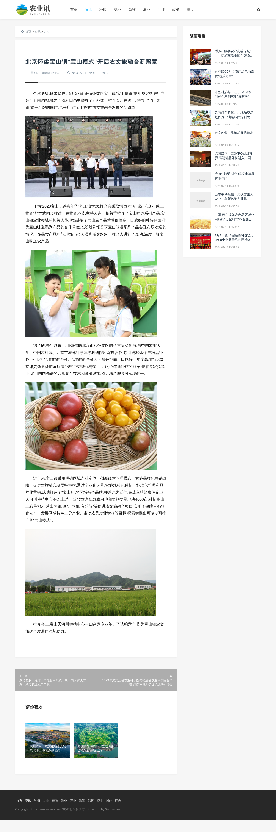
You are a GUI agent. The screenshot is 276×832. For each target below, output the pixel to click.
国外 (112, 812)
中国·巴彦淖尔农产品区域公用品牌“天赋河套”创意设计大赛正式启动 (234, 219)
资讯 (88, 9)
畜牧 (132, 9)
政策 (175, 9)
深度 (190, 9)
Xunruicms (112, 821)
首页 (73, 9)
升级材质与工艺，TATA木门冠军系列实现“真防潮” (233, 94)
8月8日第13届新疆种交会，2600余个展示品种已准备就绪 (234, 239)
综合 (122, 812)
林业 (117, 9)
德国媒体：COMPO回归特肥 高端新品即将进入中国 (233, 155)
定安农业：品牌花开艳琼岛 (234, 133)
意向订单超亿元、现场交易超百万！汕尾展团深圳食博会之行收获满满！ (234, 117)
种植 (103, 9)
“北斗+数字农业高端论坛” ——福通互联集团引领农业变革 (234, 55)
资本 (103, 812)
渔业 (146, 9)
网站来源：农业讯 (54, 73)
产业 (161, 9)
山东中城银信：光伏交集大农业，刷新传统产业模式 (234, 196)
